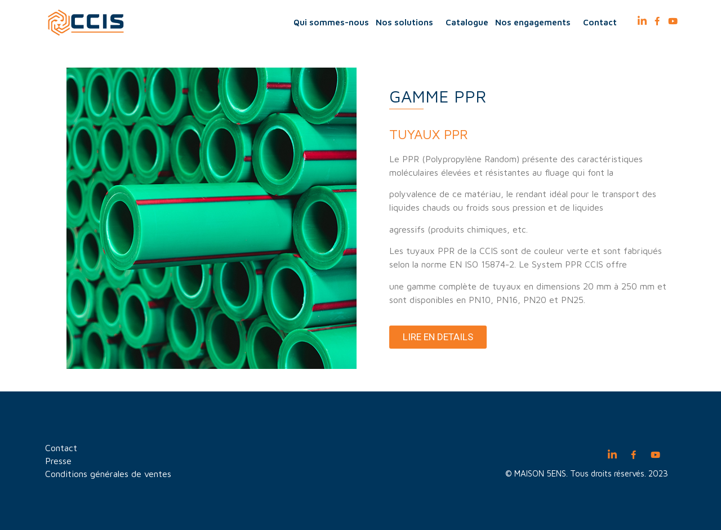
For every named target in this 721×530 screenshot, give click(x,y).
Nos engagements (535, 22)
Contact (600, 22)
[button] (438, 337)
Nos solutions (407, 22)
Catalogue (467, 22)
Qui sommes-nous (331, 22)
